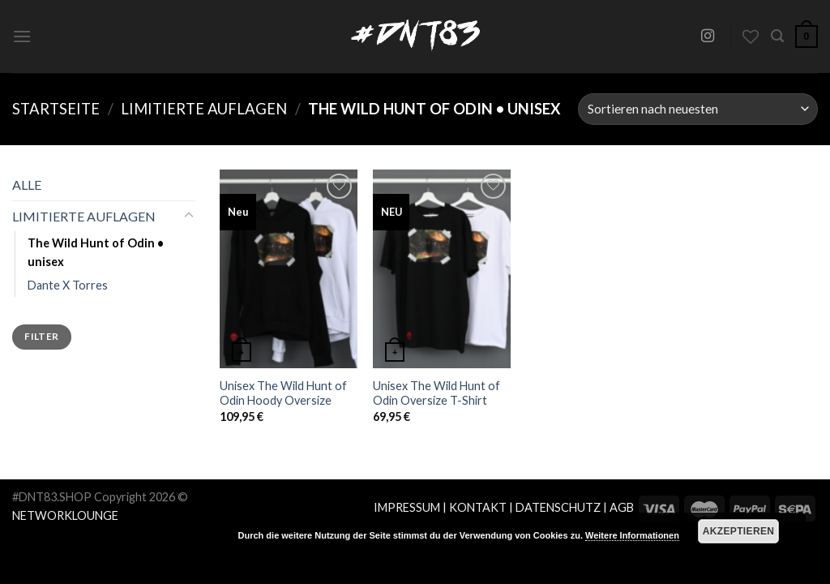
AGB (622, 507)
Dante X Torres (68, 285)
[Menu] (22, 36)
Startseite (56, 109)
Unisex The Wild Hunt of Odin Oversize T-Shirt (436, 393)
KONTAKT (478, 507)
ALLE (26, 184)
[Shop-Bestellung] (698, 109)
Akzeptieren (739, 531)
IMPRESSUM (407, 507)
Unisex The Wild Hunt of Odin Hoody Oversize (283, 393)
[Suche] (777, 36)
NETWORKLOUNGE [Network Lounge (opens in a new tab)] (65, 515)
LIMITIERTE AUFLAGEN (204, 109)
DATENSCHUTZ (558, 507)
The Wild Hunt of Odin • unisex (96, 252)
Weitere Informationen (632, 535)
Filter (41, 336)
